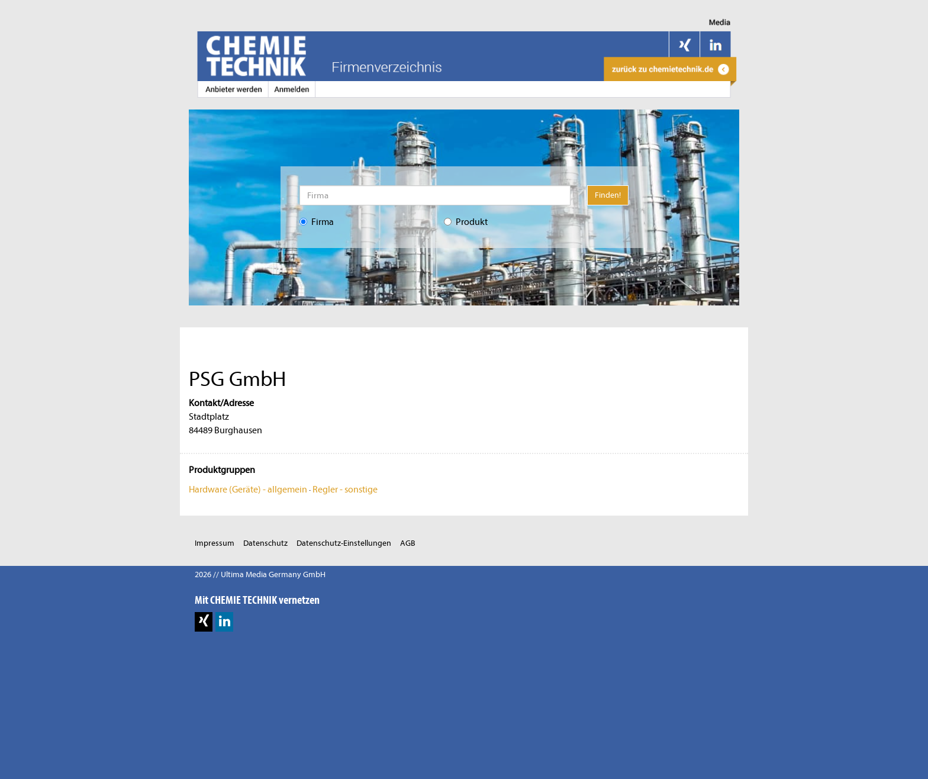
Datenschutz (265, 543)
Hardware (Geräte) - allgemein (248, 489)
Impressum (214, 543)
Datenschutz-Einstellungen (344, 543)
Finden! (608, 195)
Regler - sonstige (345, 489)
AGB (407, 543)
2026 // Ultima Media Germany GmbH (260, 574)
